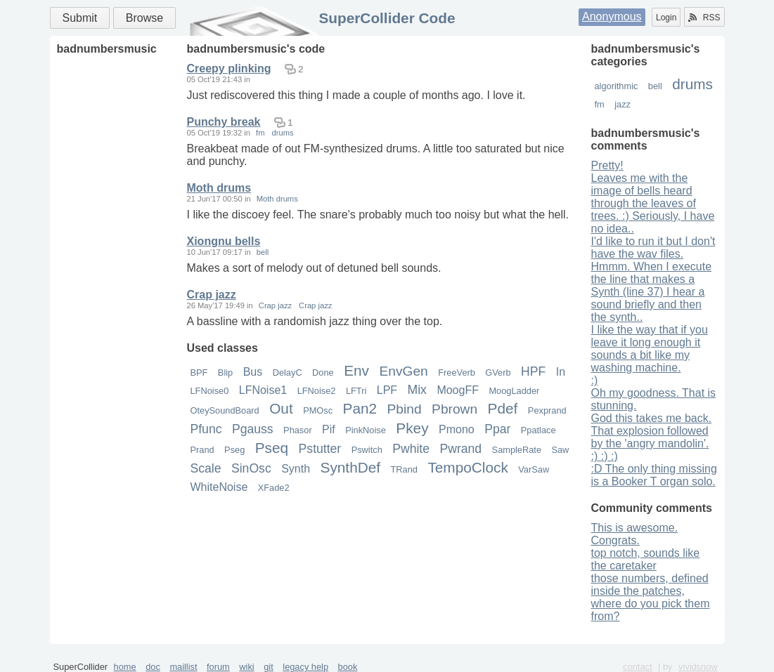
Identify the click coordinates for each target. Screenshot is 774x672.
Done (323, 372)
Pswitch (366, 449)
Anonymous (612, 16)
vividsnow (697, 666)
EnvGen (403, 371)
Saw (560, 449)
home (125, 666)
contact (637, 666)
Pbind (404, 409)
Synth (295, 469)
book (348, 666)
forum (218, 666)
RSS (704, 17)
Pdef (503, 408)
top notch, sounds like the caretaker (645, 559)
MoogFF (458, 390)
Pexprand (547, 410)
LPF (387, 390)
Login (666, 17)
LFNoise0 (210, 391)
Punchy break (224, 122)
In (560, 372)
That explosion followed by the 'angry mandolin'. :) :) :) (650, 443)
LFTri (356, 391)
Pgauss (252, 429)
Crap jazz (211, 295)
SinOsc (251, 468)
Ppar (497, 429)
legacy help (305, 666)
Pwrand (460, 449)
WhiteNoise (219, 487)
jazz (622, 104)
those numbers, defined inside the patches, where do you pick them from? (650, 597)
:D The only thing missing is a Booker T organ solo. (654, 475)
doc (153, 666)
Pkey (412, 428)
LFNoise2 (316, 391)
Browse (144, 18)
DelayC (287, 372)
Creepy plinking (229, 68)
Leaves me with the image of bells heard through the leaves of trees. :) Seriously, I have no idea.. (653, 203)
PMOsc (318, 410)
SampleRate (516, 449)
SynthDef (351, 467)
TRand (404, 469)
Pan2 (360, 408)
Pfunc (206, 429)
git (268, 666)
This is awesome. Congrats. (634, 534)
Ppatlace (538, 430)
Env (356, 370)
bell (655, 86)
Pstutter (320, 449)
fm (600, 104)
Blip (225, 372)
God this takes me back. (651, 418)
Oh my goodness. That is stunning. (653, 399)
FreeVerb (456, 372)
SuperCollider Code (386, 18)
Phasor (297, 430)
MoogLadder (514, 391)
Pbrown (454, 409)
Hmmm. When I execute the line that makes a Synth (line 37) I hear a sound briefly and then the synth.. (651, 292)
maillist (183, 666)
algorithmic (616, 86)
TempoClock (467, 467)
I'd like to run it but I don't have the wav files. (653, 247)
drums (692, 84)
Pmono (457, 429)
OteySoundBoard (225, 410)
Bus (253, 372)
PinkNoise (365, 430)
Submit (80, 18)
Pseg (234, 449)
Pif (328, 429)
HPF (533, 371)
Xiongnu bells (224, 241)
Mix (417, 390)
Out (281, 408)
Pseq (271, 448)
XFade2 (274, 487)
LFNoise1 (263, 390)
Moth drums (219, 188)
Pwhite (411, 449)
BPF (199, 372)
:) (594, 380)
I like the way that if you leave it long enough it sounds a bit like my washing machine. (649, 349)
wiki (246, 666)
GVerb (497, 372)
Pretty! (607, 165)
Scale (206, 468)
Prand (202, 449)
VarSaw (533, 469)
